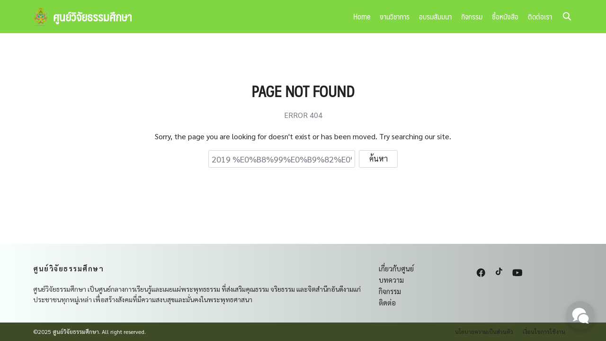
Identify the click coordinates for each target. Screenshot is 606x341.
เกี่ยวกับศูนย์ (396, 268)
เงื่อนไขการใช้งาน (544, 331)
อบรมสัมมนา (435, 16)
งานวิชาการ (395, 16)
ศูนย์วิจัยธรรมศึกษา (92, 16)
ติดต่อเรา (540, 16)
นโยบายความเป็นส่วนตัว (484, 331)
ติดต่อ (387, 302)
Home (361, 16)
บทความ (391, 279)
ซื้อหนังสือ (505, 16)
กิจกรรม (471, 16)
